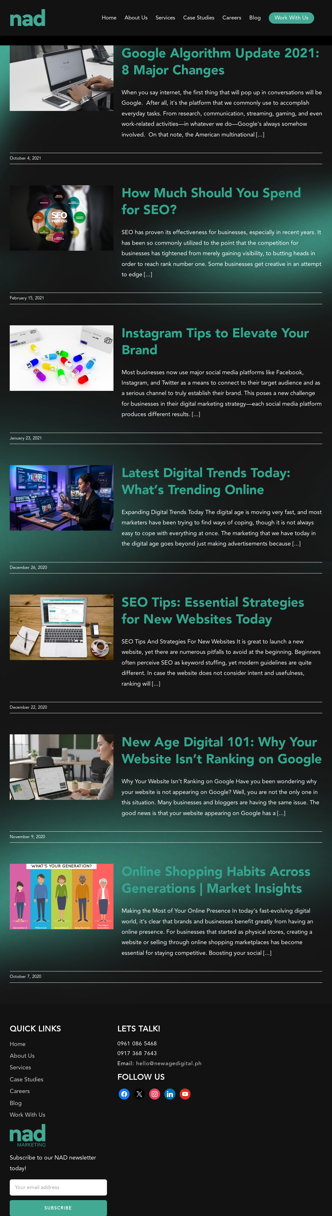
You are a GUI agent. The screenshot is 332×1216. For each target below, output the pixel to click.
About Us (22, 1055)
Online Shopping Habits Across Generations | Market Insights (216, 880)
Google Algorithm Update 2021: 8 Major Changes (220, 62)
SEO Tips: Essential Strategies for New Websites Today (213, 611)
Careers (20, 1091)
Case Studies (26, 1079)
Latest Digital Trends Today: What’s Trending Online (206, 481)
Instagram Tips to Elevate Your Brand (215, 342)
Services (20, 1067)
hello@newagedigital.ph (169, 1063)
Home (18, 1044)
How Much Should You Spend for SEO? (211, 202)
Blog (16, 1103)
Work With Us (27, 1114)
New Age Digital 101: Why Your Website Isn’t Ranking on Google (222, 751)
